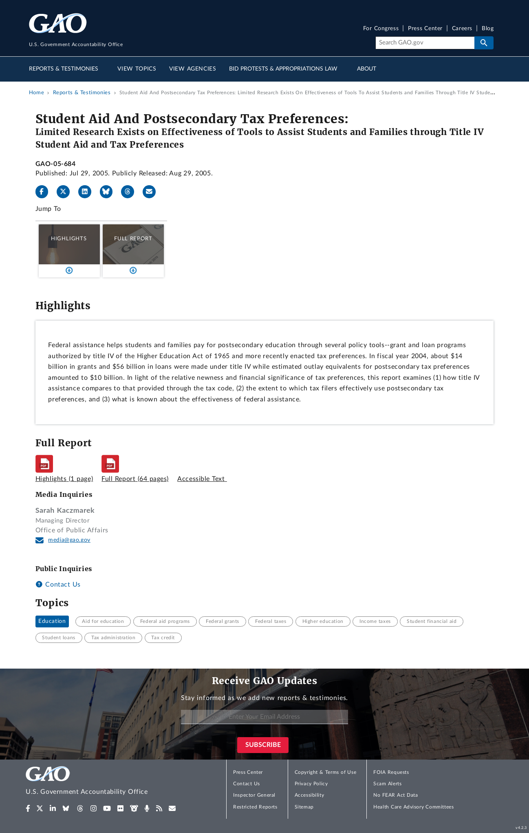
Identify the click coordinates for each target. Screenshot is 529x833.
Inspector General (254, 795)
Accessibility (309, 795)
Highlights (69, 238)
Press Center (425, 28)
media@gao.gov (69, 540)
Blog (488, 28)
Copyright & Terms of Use (326, 772)
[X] (66, 191)
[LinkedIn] (88, 191)
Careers (462, 28)
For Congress (381, 28)
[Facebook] (45, 191)
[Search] (424, 42)
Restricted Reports (255, 806)
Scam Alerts (387, 783)
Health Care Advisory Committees (413, 806)
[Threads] (131, 191)
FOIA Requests (391, 772)
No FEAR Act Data (395, 795)
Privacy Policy (311, 783)
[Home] (103, 782)
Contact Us (58, 584)
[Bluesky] (109, 191)
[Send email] (152, 191)
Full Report (133, 238)
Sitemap (304, 806)
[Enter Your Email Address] (264, 717)
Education (52, 621)
